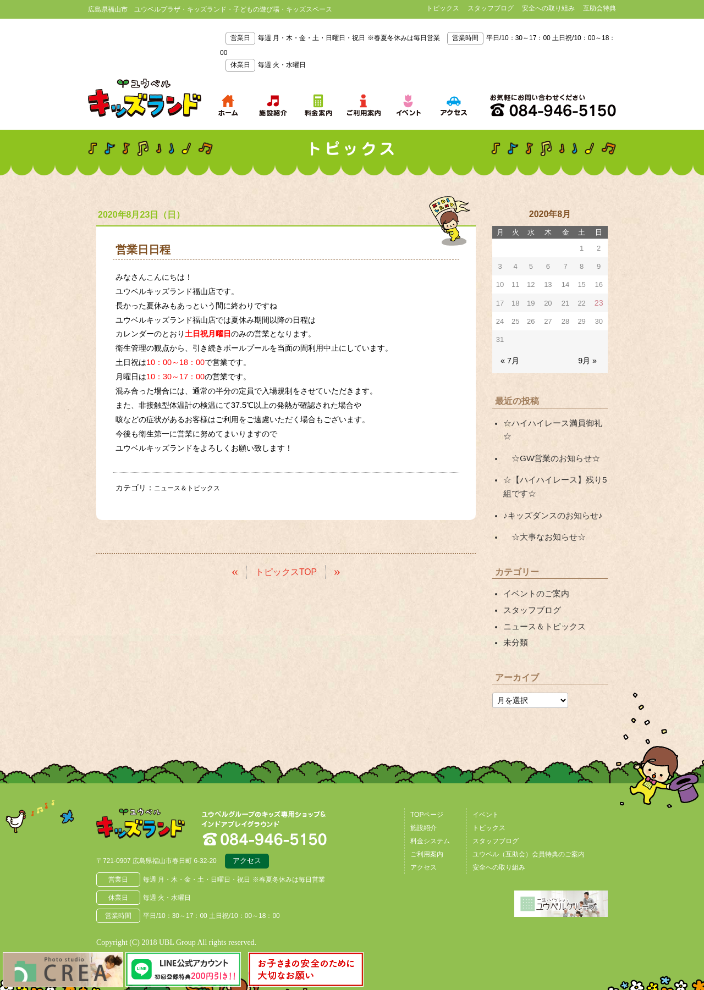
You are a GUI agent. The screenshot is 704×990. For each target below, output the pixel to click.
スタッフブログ (491, 8)
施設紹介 (423, 800)
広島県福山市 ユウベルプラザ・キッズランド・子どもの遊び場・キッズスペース (153, 800)
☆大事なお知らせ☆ (541, 515)
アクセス (247, 835)
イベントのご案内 (534, 570)
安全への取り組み (548, 8)
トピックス (442, 8)
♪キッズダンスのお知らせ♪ (549, 494)
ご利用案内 (426, 827)
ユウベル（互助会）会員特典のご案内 (528, 827)
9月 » (588, 359)
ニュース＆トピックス (192, 487)
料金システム (430, 813)
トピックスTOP (286, 571)
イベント (485, 787)
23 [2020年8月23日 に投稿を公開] (599, 302)
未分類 (514, 615)
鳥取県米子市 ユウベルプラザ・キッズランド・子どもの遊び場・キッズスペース (144, 98)
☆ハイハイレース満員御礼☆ (553, 420)
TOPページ (426, 787)
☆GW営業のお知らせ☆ (548, 440)
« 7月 (509, 359)
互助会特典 (599, 8)
